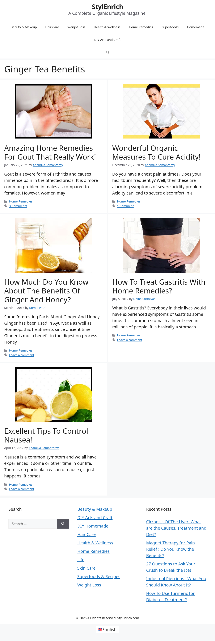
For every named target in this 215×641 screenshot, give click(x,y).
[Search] (63, 524)
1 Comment (125, 206)
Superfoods (169, 27)
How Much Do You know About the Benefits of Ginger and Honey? (46, 290)
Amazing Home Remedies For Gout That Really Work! (50, 152)
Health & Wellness (107, 27)
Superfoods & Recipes (98, 576)
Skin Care (86, 568)
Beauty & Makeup (24, 27)
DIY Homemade (92, 526)
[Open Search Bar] (107, 52)
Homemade (195, 27)
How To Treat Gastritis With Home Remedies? (159, 286)
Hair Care (52, 27)
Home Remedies (141, 27)
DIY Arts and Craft (107, 39)
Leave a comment (21, 355)
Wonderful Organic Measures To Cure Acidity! (156, 152)
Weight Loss (76, 27)
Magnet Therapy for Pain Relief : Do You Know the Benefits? (170, 549)
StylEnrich (107, 6)
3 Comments (18, 206)
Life (80, 559)
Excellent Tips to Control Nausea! (46, 435)
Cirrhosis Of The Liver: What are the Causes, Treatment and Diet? (176, 528)
